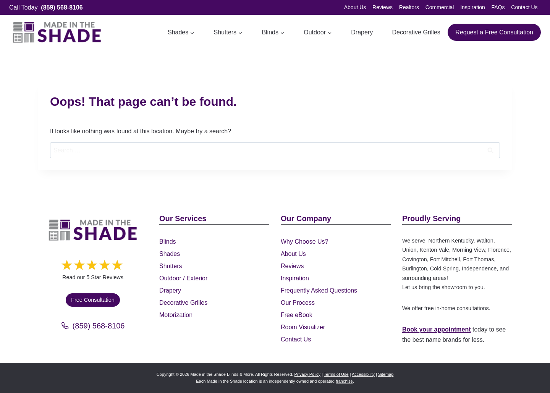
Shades (169, 254)
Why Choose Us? (304, 241)
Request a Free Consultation (494, 32)
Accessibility (363, 374)
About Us (355, 7)
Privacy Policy (307, 374)
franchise (344, 381)
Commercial (439, 7)
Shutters (170, 266)
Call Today (46, 7)
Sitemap (385, 374)
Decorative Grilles (416, 32)
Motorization (175, 315)
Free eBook (296, 315)
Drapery (362, 32)
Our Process (298, 302)
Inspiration (472, 7)
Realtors (409, 7)
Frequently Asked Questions (319, 290)
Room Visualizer (303, 327)
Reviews (382, 7)
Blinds (167, 241)
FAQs (498, 7)
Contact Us (524, 7)
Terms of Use (336, 374)
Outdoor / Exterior (183, 278)
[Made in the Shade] (93, 230)
